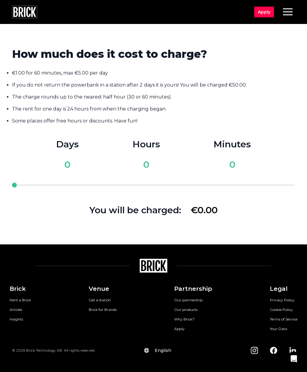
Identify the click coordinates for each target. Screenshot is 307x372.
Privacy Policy (282, 300)
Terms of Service (283, 319)
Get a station (100, 300)
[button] (288, 11)
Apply (179, 328)
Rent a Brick (20, 300)
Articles (16, 309)
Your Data (278, 328)
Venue (99, 288)
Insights (16, 319)
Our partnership (188, 300)
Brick (18, 288)
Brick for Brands (103, 309)
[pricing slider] (153, 185)
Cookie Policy (281, 309)
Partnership (193, 288)
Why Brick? (184, 319)
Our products (186, 309)
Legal (279, 288)
